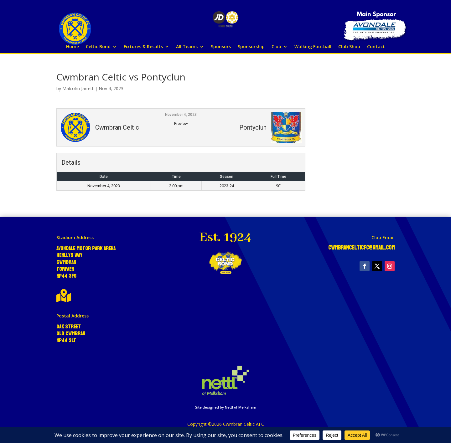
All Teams (187, 46)
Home (72, 46)
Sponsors (221, 46)
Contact (376, 46)
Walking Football (312, 46)
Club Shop (349, 46)
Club (276, 46)
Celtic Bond (98, 46)
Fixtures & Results (143, 46)
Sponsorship (251, 46)
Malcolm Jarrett (78, 88)
